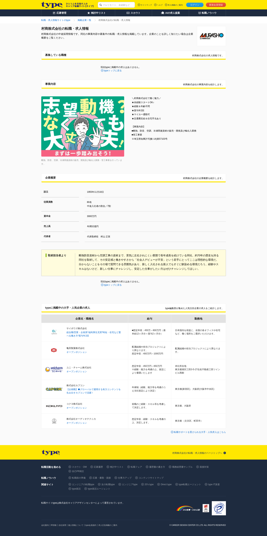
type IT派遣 (214, 484)
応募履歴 (98, 467)
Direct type (166, 484)
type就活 (76, 488)
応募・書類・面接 (102, 478)
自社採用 (62, 525)
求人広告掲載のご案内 (107, 525)
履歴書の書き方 (157, 467)
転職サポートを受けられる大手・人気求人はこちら (200, 432)
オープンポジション (77, 352)
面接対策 (204, 467)
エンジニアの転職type (83, 484)
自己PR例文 (78, 471)
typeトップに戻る (113, 70)
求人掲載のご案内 (175, 5)
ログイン (194, 5)
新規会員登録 (216, 5)
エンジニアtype (130, 484)
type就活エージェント (99, 488)
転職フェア (136, 467)
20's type (149, 484)
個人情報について (75, 525)
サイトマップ (146, 5)
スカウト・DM (79, 467)
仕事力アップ (125, 478)
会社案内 (45, 525)
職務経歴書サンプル (182, 467)
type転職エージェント (190, 484)
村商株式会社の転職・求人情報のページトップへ (197, 453)
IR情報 (54, 525)
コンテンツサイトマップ (151, 478)
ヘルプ (160, 5)
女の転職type (108, 484)
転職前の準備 (79, 478)
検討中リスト (117, 467)
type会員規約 (90, 525)
